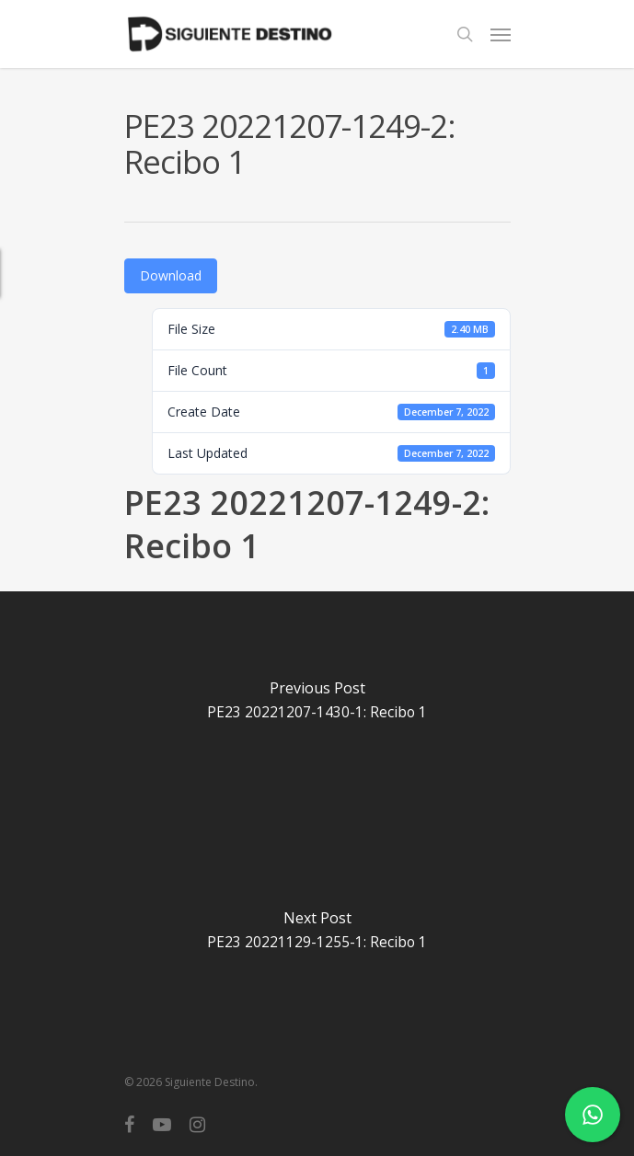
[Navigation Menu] (500, 34)
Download (171, 275)
